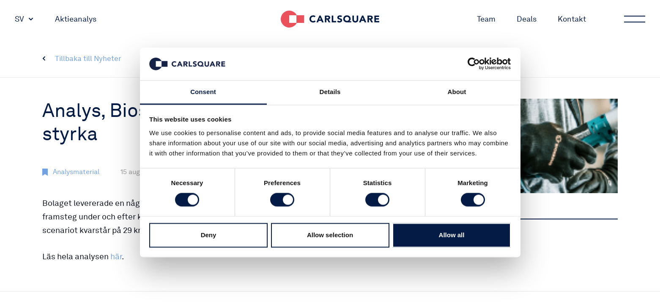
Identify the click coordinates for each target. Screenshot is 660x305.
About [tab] (457, 91)
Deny (208, 234)
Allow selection (330, 234)
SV (19, 18)
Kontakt (572, 18)
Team (486, 18)
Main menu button (633, 19)
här (116, 256)
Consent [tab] (203, 91)
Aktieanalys (75, 18)
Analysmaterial (76, 172)
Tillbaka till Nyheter (88, 58)
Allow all (452, 234)
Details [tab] (330, 91)
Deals (527, 18)
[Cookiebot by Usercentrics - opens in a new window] (474, 64)
